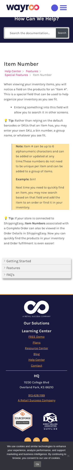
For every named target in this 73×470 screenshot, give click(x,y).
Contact (36, 365)
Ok (37, 464)
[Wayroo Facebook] (27, 440)
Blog (36, 354)
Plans (36, 342)
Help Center (36, 360)
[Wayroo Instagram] (45, 440)
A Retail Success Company (36, 400)
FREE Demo (36, 337)
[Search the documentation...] (30, 33)
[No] (68, 456)
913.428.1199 (36, 395)
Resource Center (36, 348)
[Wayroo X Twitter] (36, 440)
